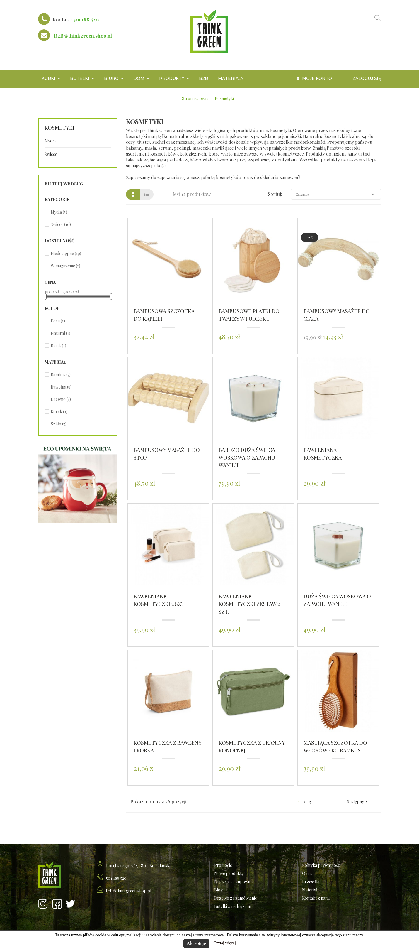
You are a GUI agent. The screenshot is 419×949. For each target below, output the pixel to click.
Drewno (61, 399)
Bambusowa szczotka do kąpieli (164, 315)
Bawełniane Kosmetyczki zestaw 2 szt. (249, 604)
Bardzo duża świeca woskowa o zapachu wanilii (247, 457)
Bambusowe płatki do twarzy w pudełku (249, 315)
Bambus (61, 374)
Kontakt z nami (316, 898)
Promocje (223, 865)
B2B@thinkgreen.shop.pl (83, 35)
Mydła (50, 140)
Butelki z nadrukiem (232, 906)
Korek (59, 411)
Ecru (58, 321)
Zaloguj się (366, 78)
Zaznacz (336, 194)
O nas (307, 873)
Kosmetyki (59, 127)
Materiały (310, 890)
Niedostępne (66, 253)
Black (58, 345)
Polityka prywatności (321, 865)
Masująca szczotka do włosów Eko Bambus (335, 746)
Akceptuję (196, 943)
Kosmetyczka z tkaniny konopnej (252, 746)
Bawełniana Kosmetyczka (323, 453)
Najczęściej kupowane (234, 881)
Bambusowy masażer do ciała (337, 315)
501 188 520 (86, 19)
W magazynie (65, 266)
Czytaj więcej (224, 943)
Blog (218, 890)
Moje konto (314, 78)
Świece (51, 154)
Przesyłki (310, 881)
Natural (60, 333)
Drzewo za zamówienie (235, 898)
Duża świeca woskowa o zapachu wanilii (337, 600)
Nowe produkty (228, 873)
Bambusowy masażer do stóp (167, 453)
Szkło (59, 424)
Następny (357, 802)
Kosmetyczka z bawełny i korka (167, 746)
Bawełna (61, 387)
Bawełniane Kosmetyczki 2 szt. (159, 600)
